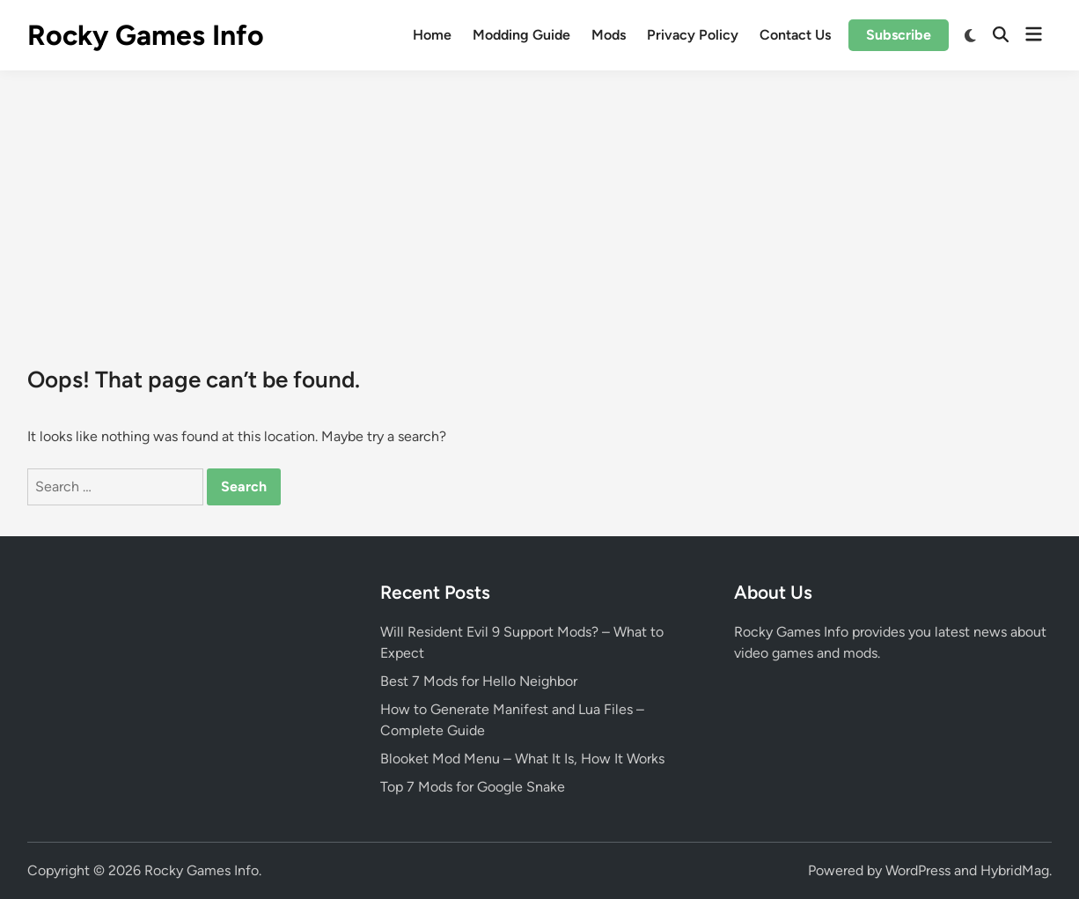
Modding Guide (521, 34)
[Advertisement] (539, 202)
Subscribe (898, 34)
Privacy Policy (692, 34)
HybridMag (1014, 870)
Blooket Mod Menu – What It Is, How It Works (522, 758)
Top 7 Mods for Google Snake (472, 786)
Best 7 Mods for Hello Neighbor (478, 681)
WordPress (918, 870)
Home (432, 34)
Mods (608, 34)
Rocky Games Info (145, 35)
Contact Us (795, 34)
